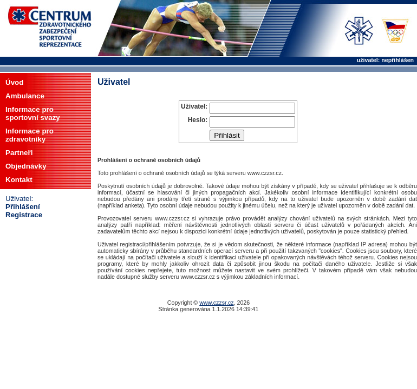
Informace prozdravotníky (29, 135)
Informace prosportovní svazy (32, 113)
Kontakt (18, 180)
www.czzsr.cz (216, 302)
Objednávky (26, 166)
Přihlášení (22, 207)
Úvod (14, 82)
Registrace (23, 215)
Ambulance (24, 96)
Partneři (18, 153)
